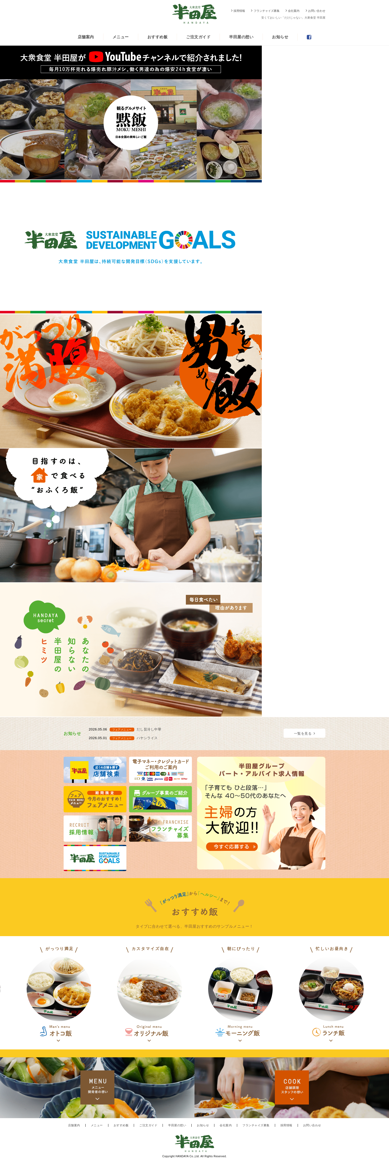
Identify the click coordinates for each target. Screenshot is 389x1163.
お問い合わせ (316, 10)
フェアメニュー (122, 729)
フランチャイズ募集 (267, 10)
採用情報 (239, 10)
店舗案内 (86, 37)
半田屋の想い (241, 37)
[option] (240, 994)
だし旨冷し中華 (149, 729)
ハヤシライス (147, 738)
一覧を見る (303, 733)
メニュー (121, 37)
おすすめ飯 (157, 37)
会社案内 (293, 10)
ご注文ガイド (198, 37)
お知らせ (280, 37)
